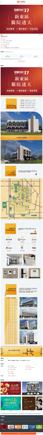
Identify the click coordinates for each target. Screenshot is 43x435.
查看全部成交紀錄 (21, 61)
